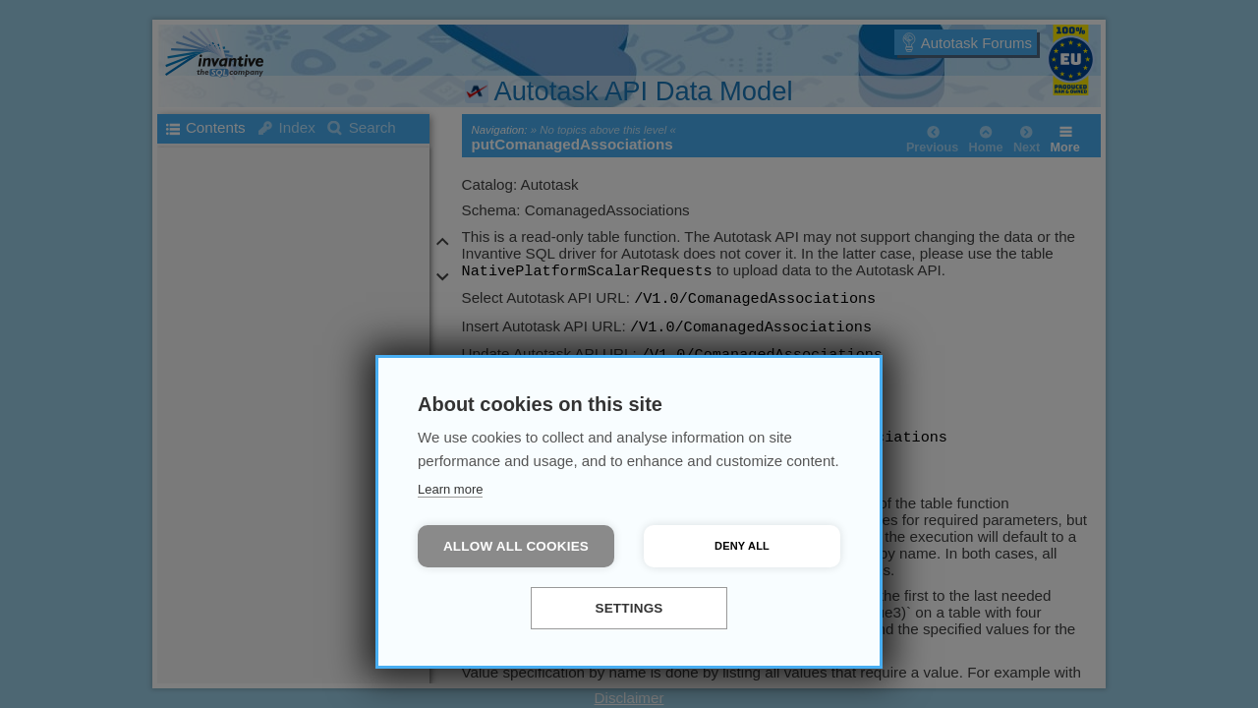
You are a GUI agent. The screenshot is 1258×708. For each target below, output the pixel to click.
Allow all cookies (516, 546)
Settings (628, 608)
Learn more (450, 489)
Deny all (742, 546)
